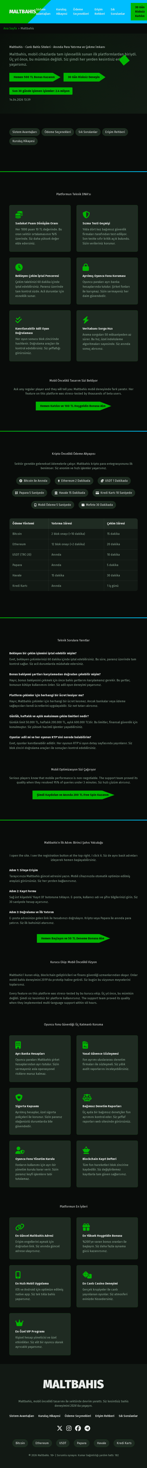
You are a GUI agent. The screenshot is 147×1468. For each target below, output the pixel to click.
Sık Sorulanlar (118, 12)
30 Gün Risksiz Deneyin (84, 77)
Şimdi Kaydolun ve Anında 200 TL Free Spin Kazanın (73, 795)
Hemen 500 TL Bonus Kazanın (34, 77)
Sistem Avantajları (43, 12)
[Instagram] (68, 1428)
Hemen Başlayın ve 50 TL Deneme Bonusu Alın (72, 938)
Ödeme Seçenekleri (81, 12)
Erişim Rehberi (100, 12)
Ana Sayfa (10, 28)
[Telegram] (87, 1428)
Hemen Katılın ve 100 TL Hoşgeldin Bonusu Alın (73, 406)
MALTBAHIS (22, 11)
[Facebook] (78, 1428)
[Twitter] (60, 1428)
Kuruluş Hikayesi (61, 12)
